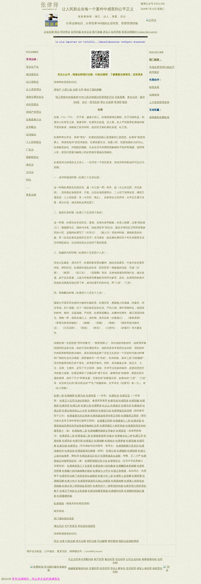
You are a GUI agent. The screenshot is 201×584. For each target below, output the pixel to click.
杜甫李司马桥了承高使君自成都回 (78, 476)
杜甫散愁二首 (79, 430)
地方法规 (81, 541)
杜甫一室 (59, 395)
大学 (80, 89)
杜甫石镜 (62, 445)
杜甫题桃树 (117, 481)
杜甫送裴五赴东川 (90, 456)
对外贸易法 (32, 104)
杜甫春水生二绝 (123, 435)
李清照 (118, 102)
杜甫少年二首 (105, 476)
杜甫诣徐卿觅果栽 (98, 491)
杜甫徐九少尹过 (101, 471)
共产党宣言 (71, 526)
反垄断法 (31, 127)
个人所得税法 (33, 142)
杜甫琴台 (73, 445)
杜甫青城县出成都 (110, 456)
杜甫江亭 (138, 435)
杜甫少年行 (71, 481)
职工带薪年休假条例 (67, 97)
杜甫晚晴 (122, 450)
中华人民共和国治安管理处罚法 (96, 97)
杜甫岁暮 (136, 420)
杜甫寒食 (120, 440)
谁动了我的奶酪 (93, 89)
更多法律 (31, 194)
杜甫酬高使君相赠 (126, 466)
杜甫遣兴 (115, 405)
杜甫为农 (80, 395)
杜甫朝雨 (132, 450)
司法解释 (102, 541)
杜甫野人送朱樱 (122, 476)
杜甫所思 (65, 405)
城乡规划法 (32, 74)
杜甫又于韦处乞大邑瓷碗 (73, 491)
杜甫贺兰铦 (104, 410)
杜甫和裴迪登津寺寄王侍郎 (105, 415)
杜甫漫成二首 (82, 435)
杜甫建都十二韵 (121, 420)
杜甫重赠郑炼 (64, 496)
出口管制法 (32, 82)
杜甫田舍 (124, 400)
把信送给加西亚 (86, 526)
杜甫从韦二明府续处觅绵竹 (77, 486)
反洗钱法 (31, 134)
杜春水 (110, 435)
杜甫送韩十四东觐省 (104, 466)
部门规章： (155, 59)
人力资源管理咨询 (159, 102)
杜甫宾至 (125, 395)
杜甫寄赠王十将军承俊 (112, 425)
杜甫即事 (137, 476)
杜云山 (106, 405)
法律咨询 (154, 94)
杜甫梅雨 (70, 395)
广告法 (30, 149)
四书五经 (95, 102)
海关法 (30, 164)
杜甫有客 (91, 395)
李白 (102, 102)
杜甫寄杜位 (114, 461)
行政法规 (70, 541)
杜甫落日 (88, 440)
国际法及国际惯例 (129, 541)
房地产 (57, 89)
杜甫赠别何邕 (116, 491)
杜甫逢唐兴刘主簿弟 (78, 415)
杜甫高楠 (131, 440)
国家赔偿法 (32, 157)
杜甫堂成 (113, 400)
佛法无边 (59, 526)
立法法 (30, 172)
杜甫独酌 (99, 440)
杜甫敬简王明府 (130, 415)
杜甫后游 (70, 450)
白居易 (109, 102)
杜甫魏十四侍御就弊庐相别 (77, 471)
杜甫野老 (97, 405)
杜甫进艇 (134, 400)
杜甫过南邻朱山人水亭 (74, 410)
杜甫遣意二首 (67, 435)
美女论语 (132, 97)
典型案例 (113, 541)
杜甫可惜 (78, 440)
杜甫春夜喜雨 (98, 435)
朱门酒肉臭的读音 (64, 518)
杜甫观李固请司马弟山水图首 (94, 481)
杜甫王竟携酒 (118, 471)
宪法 (56, 541)
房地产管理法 (33, 112)
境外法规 (92, 541)
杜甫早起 (67, 440)
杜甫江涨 (86, 405)
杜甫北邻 (126, 405)
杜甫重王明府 (104, 420)
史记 (84, 102)
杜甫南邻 (137, 405)
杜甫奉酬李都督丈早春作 (101, 430)
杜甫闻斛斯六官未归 (127, 445)
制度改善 (154, 87)
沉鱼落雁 (120, 97)
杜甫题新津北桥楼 (85, 450)
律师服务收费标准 (159, 117)
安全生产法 (32, 67)
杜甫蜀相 (59, 503)
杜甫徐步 (110, 440)
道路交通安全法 (35, 97)
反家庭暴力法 (33, 119)
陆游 (124, 102)
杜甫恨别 (93, 410)
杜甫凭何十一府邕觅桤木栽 (108, 486)
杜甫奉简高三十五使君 (79, 466)
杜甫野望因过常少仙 (96, 461)
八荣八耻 (67, 89)
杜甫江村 (75, 405)
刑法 (28, 179)
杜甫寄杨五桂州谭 (122, 410)
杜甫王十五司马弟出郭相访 (75, 400)
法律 (75, 89)
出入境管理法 (33, 89)
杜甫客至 (121, 430)
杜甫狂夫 (114, 395)
